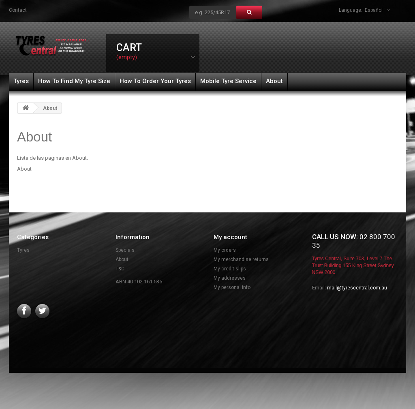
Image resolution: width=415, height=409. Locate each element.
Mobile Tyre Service (228, 81)
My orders (225, 250)
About (274, 81)
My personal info (232, 287)
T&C (120, 269)
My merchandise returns (241, 259)
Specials (125, 250)
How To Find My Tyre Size (74, 81)
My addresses (230, 278)
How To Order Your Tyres (155, 81)
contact (18, 10)
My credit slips (230, 269)
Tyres (21, 81)
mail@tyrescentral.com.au (357, 288)
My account (230, 237)
